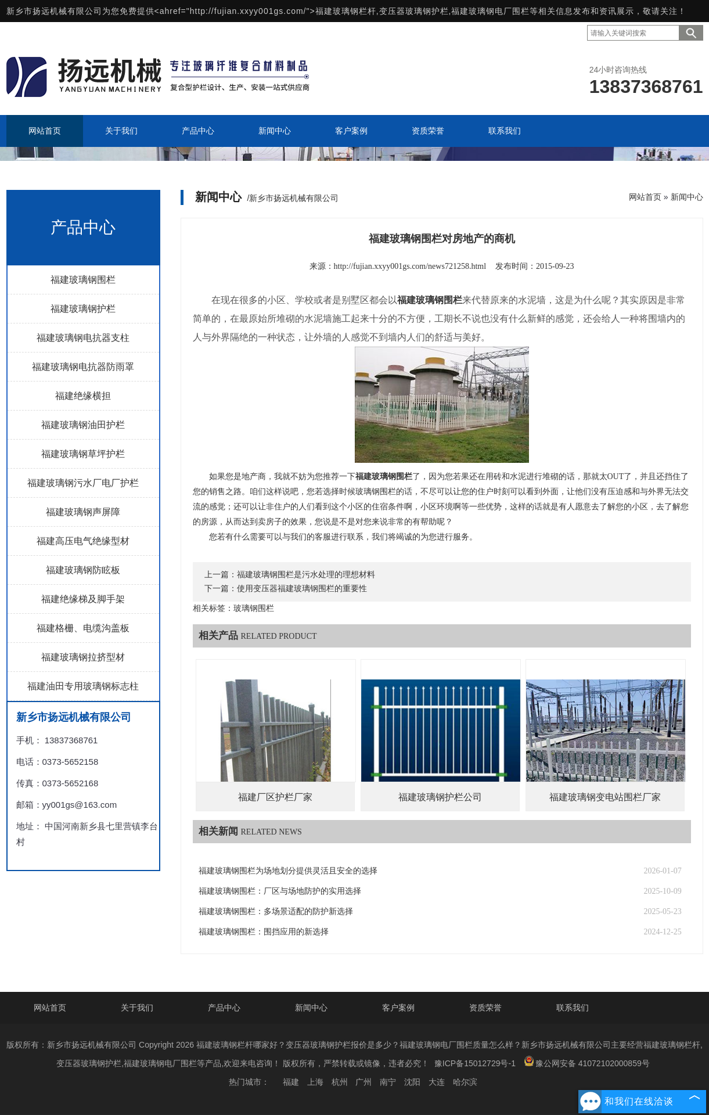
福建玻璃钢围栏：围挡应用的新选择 (264, 931)
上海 (315, 1082)
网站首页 (645, 197)
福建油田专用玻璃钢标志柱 (83, 686)
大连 (437, 1082)
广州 (363, 1082)
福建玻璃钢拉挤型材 (83, 657)
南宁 (388, 1082)
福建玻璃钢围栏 (83, 280)
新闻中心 (687, 197)
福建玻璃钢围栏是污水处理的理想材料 (306, 574)
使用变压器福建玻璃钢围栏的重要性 (302, 588)
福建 (291, 1082)
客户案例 (398, 1007)
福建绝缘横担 (83, 396)
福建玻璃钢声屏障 (83, 512)
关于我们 (137, 1007)
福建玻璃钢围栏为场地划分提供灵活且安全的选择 (288, 870)
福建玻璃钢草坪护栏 (83, 454)
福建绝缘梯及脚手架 (83, 599)
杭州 (340, 1082)
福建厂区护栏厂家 (275, 797)
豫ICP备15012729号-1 (475, 1063)
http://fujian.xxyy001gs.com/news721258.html (410, 266)
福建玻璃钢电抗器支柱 (83, 338)
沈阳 (412, 1082)
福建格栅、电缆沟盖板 (83, 628)
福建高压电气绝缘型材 (83, 541)
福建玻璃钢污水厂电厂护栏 (83, 483)
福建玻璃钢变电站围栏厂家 (605, 797)
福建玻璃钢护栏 (83, 309)
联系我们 (572, 1007)
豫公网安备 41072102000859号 (587, 1062)
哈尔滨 (465, 1082)
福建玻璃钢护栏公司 (440, 797)
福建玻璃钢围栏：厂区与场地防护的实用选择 (280, 891)
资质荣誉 (485, 1007)
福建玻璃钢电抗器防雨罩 (83, 367)
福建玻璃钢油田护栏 (83, 425)
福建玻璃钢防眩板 (83, 570)
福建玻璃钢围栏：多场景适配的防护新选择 (276, 911)
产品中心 (224, 1007)
